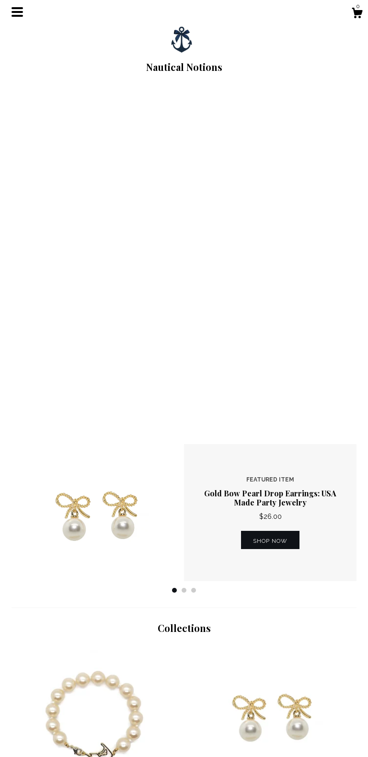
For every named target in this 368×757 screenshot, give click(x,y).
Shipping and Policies (134, 723)
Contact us (117, 735)
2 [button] (184, 248)
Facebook (205, 711)
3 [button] (193, 248)
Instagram (205, 723)
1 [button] (174, 248)
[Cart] (357, 14)
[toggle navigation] (17, 12)
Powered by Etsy (305, 735)
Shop (109, 711)
